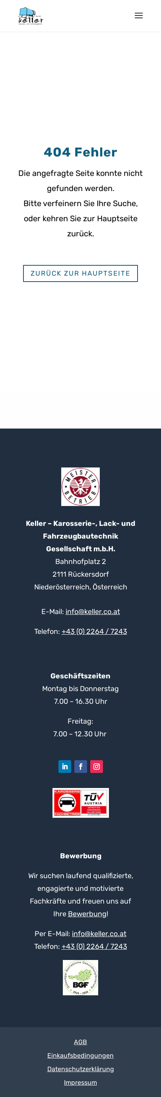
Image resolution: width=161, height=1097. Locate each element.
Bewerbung (87, 914)
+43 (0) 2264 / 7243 (94, 631)
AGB (80, 1042)
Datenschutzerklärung (80, 1069)
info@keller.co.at (93, 611)
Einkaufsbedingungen (80, 1055)
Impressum (80, 1082)
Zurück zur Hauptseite (80, 273)
